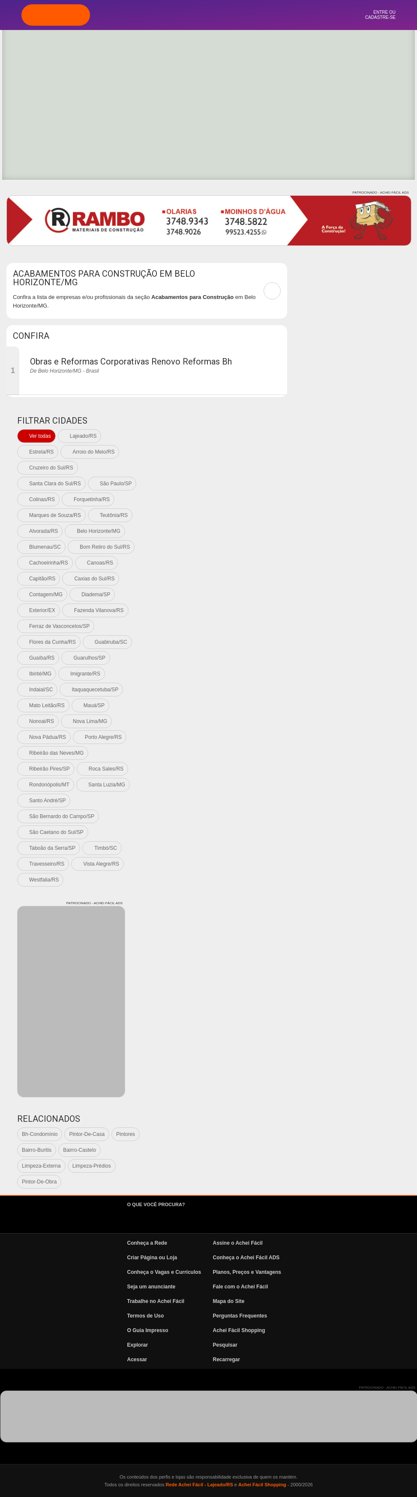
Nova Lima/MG (90, 721)
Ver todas (40, 436)
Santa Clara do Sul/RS (55, 484)
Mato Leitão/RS (47, 705)
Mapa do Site (229, 1301)
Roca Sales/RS (106, 769)
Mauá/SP (94, 705)
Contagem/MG (46, 595)
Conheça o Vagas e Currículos (164, 1272)
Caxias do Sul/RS (94, 579)
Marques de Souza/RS (55, 515)
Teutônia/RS (114, 515)
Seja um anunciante (151, 1287)
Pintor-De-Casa (87, 1134)
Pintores (125, 1134)
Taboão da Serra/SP (52, 848)
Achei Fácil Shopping (239, 1330)
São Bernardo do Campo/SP (61, 816)
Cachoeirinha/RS (48, 563)
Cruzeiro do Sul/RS (51, 468)
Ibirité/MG (40, 674)
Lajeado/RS (83, 436)
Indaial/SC (41, 690)
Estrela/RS (41, 452)
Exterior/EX (42, 610)
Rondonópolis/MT (49, 785)
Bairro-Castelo (79, 1150)
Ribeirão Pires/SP (49, 769)
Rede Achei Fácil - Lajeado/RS (199, 1484)
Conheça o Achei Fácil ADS (246, 1258)
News (254, 15)
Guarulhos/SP (89, 658)
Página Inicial (162, 15)
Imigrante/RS (85, 674)
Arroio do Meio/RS (93, 452)
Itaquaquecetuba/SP (95, 690)
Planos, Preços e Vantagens (247, 1272)
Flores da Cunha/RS (52, 642)
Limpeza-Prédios (91, 1166)
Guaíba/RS (41, 658)
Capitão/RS (42, 579)
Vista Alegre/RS (101, 864)
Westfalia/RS (44, 880)
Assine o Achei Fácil (238, 1243)
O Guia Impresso (147, 1330)
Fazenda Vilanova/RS (99, 610)
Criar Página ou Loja (152, 1258)
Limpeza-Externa (41, 1166)
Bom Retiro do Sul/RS (105, 547)
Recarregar (226, 1360)
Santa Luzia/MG (106, 785)
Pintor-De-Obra (39, 1182)
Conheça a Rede (147, 1243)
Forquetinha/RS (92, 499)
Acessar (137, 1360)
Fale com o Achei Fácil (240, 1287)
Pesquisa (208, 15)
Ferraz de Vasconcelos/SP (59, 626)
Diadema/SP (95, 595)
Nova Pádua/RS (47, 737)
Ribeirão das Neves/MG (56, 753)
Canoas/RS (100, 563)
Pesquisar (225, 1345)
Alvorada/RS (43, 531)
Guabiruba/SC (111, 642)
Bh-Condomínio (39, 1134)
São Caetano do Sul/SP (56, 832)
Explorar (185, 15)
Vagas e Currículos (231, 15)
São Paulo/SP (116, 484)
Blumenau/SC (45, 547)
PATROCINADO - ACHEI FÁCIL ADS (381, 192)
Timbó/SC (105, 848)
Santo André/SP (47, 801)
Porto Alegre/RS (103, 737)
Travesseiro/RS (46, 864)
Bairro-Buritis (36, 1150)
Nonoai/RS (41, 721)
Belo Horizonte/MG (98, 531)
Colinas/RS (42, 499)
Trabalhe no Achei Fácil (156, 1301)
